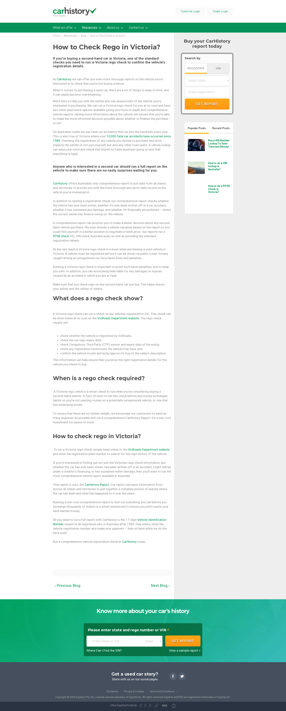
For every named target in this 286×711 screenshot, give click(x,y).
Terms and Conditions (162, 691)
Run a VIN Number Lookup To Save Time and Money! (219, 143)
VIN (218, 68)
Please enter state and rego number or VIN (128, 630)
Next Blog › (160, 585)
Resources (90, 27)
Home (56, 35)
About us (113, 27)
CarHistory (64, 79)
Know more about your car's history (143, 611)
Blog (83, 35)
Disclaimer (113, 691)
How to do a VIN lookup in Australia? (217, 166)
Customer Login (190, 11)
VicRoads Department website (118, 318)
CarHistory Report (97, 484)
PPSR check (61, 236)
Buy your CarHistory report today (207, 44)
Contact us (137, 27)
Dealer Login (220, 11)
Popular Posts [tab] (197, 128)
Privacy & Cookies (134, 691)
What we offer (63, 27)
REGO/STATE (195, 68)
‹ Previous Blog (67, 585)
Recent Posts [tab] (221, 128)
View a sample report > (184, 650)
